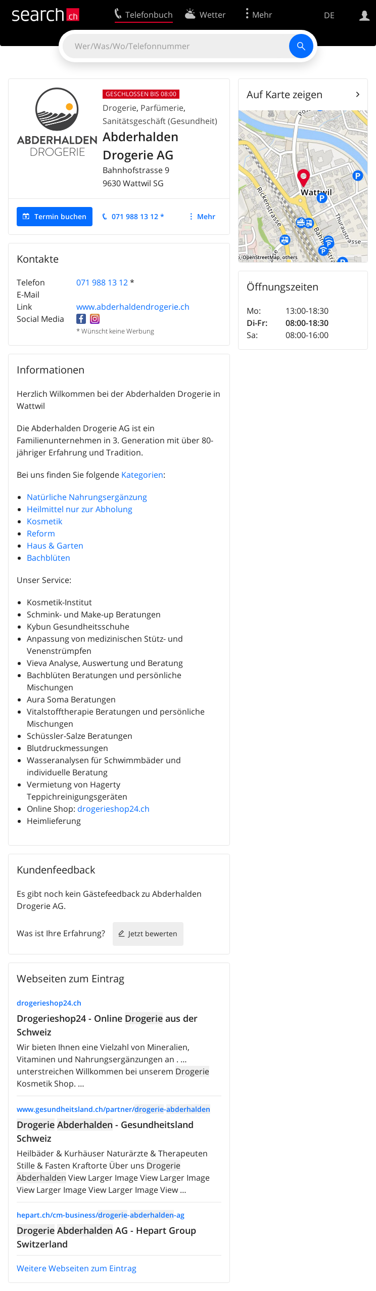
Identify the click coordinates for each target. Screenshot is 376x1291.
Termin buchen (60, 216)
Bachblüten (48, 557)
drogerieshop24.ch (113, 808)
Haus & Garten (55, 545)
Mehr (206, 216)
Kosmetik (44, 521)
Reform (41, 533)
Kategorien (142, 474)
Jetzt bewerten (152, 933)
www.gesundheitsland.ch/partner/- (113, 1109)
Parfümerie (161, 107)
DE (329, 15)
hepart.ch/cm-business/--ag (100, 1215)
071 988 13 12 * (138, 216)
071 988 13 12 (102, 282)
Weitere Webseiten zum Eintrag (76, 1268)
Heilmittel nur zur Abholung (79, 509)
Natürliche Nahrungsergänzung (87, 497)
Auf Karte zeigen (284, 94)
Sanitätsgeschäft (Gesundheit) (160, 121)
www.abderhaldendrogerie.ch (133, 306)
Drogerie (119, 107)
